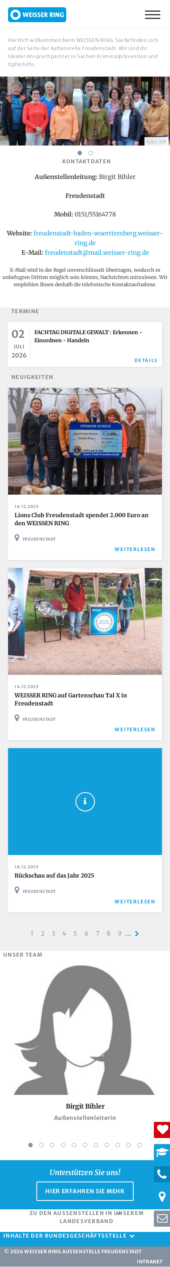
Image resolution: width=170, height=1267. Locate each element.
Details (145, 360)
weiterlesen (135, 549)
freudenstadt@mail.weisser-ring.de (97, 252)
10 (128, 1145)
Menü (153, 14)
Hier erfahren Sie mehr (84, 1191)
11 (139, 1145)
